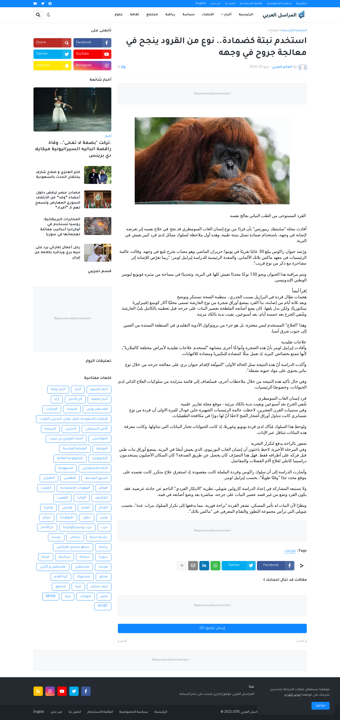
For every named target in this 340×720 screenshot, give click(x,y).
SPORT (103, 606)
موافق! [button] (320, 706)
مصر (104, 596)
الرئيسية (301, 3)
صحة (46, 557)
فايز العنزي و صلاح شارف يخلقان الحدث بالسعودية (58, 174)
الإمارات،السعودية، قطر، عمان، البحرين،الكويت (74, 419)
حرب (104, 527)
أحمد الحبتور (99, 389)
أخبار (78, 389)
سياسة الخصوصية (279, 3)
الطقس (70, 478)
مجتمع (61, 587)
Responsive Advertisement (212, 94)
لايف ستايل (99, 587)
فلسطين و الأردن (53, 567)
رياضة (103, 547)
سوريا (103, 557)
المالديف (101, 498)
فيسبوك (83, 577)
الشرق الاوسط (96, 478)
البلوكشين (100, 439)
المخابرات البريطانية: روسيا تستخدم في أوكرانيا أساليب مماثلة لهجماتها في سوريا (60, 227)
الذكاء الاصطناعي (95, 468)
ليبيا (78, 587)
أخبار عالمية (99, 399)
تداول (87, 518)
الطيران (49, 478)
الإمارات (51, 409)
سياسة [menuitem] (188, 15)
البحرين (70, 429)
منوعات (273, 30)
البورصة (102, 449)
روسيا (56, 537)
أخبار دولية (58, 389)
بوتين (104, 518)
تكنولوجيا (66, 518)
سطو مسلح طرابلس (73, 547)
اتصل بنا (230, 3)
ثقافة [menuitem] (134, 15)
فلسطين (82, 567)
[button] (48, 14)
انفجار (85, 508)
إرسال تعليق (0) (212, 628)
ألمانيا (81, 498)
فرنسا (103, 567)
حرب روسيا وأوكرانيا (77, 527)
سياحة (85, 557)
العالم (103, 488)
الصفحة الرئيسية (294, 30)
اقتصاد (72, 409)
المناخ (103, 508)
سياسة (64, 557)
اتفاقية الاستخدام (251, 3)
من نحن (215, 3)
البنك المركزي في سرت (66, 439)
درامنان (75, 537)
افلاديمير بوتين (97, 409)
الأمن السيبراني (96, 429)
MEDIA (51, 596)
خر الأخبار (47, 527)
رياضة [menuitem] (170, 15)
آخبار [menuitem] (228, 15)
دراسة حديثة (99, 537)
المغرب (62, 498)
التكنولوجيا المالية (70, 458)
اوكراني (67, 508)
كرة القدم (60, 577)
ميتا (68, 596)
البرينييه (50, 429)
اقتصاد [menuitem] (208, 15)
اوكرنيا (48, 508)
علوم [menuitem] (118, 15)
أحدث (300, 641)
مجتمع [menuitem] (152, 15)
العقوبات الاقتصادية (75, 488)
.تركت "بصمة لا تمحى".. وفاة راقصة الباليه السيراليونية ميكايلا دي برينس (73, 149)
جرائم (47, 518)
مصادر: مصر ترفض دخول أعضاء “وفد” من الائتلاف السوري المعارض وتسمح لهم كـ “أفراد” (57, 200)
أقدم (123, 641)
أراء (57, 399)
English (201, 3)
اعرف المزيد (292, 695)
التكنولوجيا (100, 458)
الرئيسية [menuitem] (246, 15)
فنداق (103, 577)
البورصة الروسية (75, 449)
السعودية (66, 468)
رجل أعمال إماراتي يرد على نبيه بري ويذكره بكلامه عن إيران (57, 253)
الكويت (46, 488)
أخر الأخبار (75, 399)
